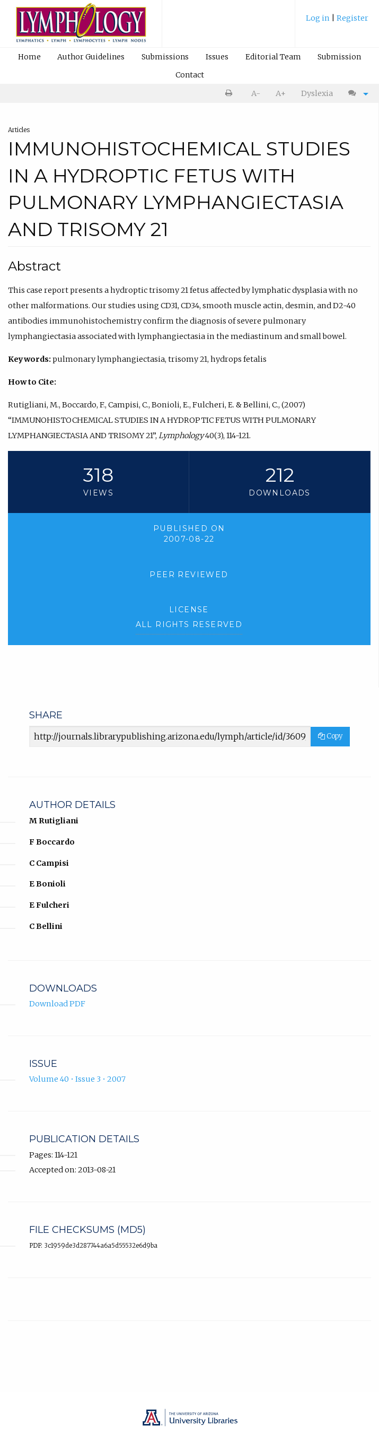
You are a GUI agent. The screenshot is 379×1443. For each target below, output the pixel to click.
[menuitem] (337, 22)
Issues (217, 57)
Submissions (165, 57)
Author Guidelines (91, 57)
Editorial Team (273, 57)
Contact (189, 75)
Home (29, 57)
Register (352, 18)
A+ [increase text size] (281, 93)
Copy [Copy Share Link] (330, 736)
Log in (318, 18)
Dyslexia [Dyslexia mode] (317, 93)
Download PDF (57, 1004)
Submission (339, 57)
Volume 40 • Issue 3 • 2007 (77, 1079)
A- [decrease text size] (255, 93)
